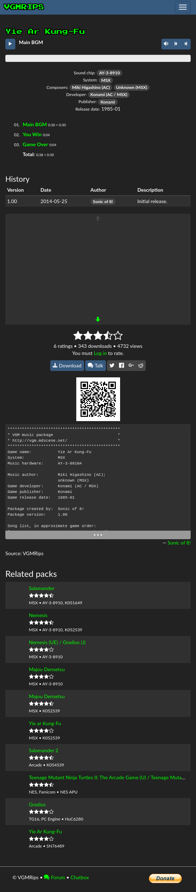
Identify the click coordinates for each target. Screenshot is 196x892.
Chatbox (80, 877)
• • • (98, 534)
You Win (32, 134)
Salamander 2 (43, 750)
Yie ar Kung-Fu (45, 723)
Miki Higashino (86, 87)
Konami (98, 94)
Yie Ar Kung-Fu (45, 831)
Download (67, 365)
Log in (100, 353)
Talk (95, 365)
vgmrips (24, 7)
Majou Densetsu (47, 669)
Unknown (125, 87)
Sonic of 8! (103, 201)
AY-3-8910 (109, 72)
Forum (54, 877)
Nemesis (38, 615)
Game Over (35, 144)
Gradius (37, 804)
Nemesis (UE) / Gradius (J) (57, 642)
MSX (105, 80)
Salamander (41, 588)
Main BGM (35, 124)
